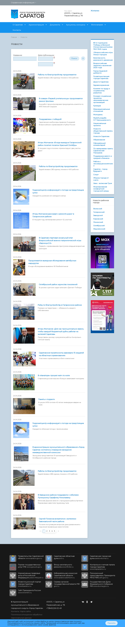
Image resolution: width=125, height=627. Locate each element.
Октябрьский (99, 226)
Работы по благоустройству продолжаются (57, 75)
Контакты (17, 30)
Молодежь (98, 115)
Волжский (97, 209)
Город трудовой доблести (100, 72)
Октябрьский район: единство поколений (58, 285)
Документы (55, 25)
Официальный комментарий (99, 144)
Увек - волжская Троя (102, 183)
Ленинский (98, 222)
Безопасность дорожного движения (103, 59)
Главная (14, 37)
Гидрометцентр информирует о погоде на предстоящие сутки (58, 191)
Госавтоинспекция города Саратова (101, 77)
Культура (97, 106)
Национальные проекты (99, 124)
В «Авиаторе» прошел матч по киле (54, 376)
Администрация (36, 25)
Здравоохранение (101, 85)
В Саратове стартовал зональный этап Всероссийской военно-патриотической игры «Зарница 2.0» (60, 240)
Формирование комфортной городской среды (101, 189)
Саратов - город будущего (100, 170)
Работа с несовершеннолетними (103, 164)
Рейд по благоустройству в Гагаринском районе (60, 305)
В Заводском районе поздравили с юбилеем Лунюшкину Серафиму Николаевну (58, 496)
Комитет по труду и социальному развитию (101, 91)
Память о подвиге (46, 399)
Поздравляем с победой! (50, 119)
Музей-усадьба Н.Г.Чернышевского (102, 119)
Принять (111, 623)
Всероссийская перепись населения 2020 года (102, 65)
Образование (99, 140)
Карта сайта (25, 611)
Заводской (98, 215)
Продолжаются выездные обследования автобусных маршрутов (52, 262)
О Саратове (18, 25)
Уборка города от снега (101, 179)
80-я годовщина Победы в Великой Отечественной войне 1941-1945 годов (102, 46)
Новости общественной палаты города (103, 131)
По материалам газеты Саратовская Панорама (103, 151)
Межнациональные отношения (101, 110)
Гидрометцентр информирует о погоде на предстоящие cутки (58, 424)
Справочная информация (22, 3)
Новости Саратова (101, 136)
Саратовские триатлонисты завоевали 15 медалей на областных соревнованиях (61, 354)
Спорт (96, 175)
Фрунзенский (99, 229)
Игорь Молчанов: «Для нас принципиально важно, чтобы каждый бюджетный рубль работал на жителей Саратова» (61, 331)
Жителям (95, 11)
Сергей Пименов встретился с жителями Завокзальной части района (57, 520)
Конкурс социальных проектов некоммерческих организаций (102, 99)
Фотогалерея (97, 25)
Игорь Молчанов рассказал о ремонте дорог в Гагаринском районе (53, 215)
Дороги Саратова (100, 82)
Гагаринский (98, 212)
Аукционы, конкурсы (75, 25)
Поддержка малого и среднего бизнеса (102, 157)
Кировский (98, 219)
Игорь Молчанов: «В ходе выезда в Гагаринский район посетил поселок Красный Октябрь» (60, 144)
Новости (24, 37)
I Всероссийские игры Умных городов (103, 53)
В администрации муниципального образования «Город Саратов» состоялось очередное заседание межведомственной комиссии (58, 450)
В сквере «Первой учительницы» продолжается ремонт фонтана (61, 100)
